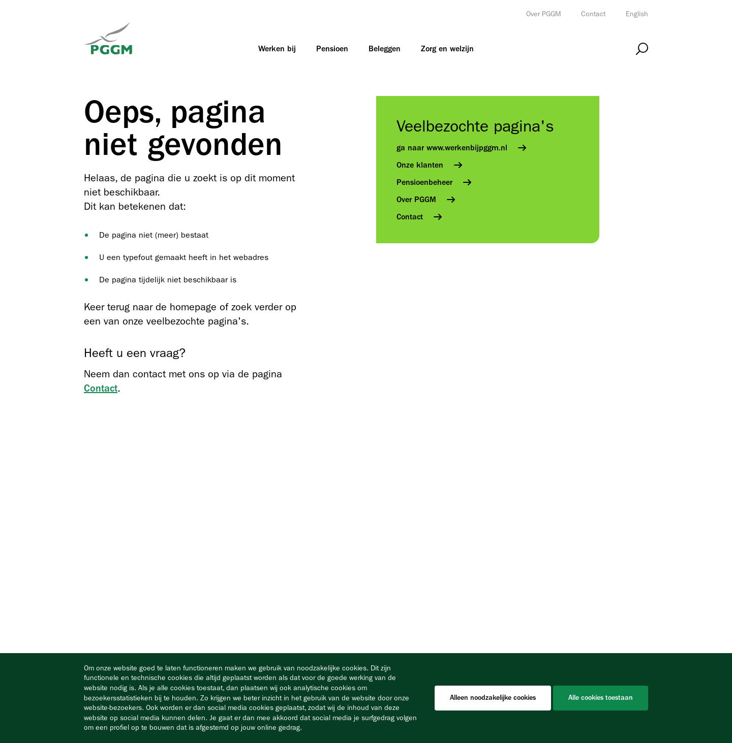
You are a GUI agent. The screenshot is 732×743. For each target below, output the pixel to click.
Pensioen (332, 48)
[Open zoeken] (642, 49)
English (637, 14)
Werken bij (277, 48)
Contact (593, 14)
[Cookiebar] (366, 698)
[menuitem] (277, 49)
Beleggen (385, 48)
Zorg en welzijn (447, 48)
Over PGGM (543, 14)
